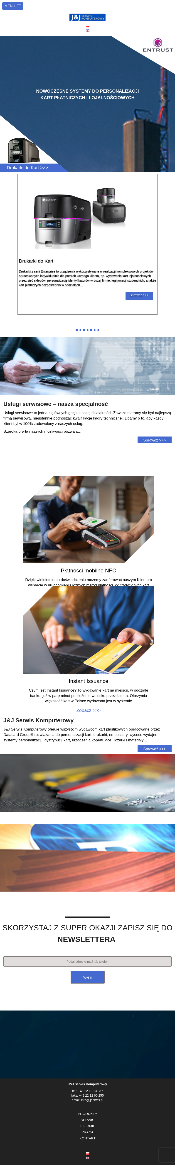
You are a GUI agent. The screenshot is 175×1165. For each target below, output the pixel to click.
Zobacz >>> (88, 710)
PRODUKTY (87, 1114)
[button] (12, 6)
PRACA (87, 1132)
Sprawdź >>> (139, 295)
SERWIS (87, 1120)
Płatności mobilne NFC (88, 570)
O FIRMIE (87, 1126)
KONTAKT (87, 1138)
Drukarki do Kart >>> (27, 167)
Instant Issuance (88, 681)
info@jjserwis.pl (91, 1100)
